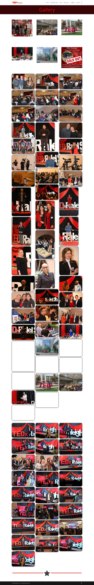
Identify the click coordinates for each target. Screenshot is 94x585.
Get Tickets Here (54, 2)
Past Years (66, 2)
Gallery (72, 2)
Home (47, 2)
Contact (78, 2)
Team (61, 2)
